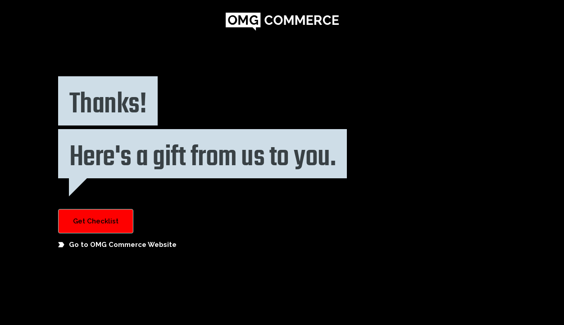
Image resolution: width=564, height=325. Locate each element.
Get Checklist (95, 221)
